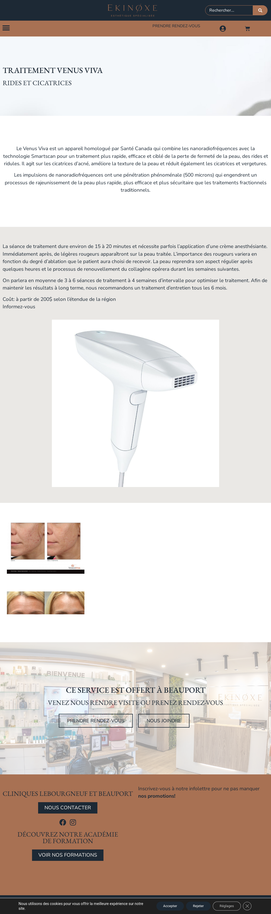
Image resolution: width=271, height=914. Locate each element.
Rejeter (193, 906)
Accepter (161, 906)
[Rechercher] (260, 10)
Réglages (224, 906)
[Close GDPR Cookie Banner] (246, 906)
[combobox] (229, 10)
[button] (6, 28)
